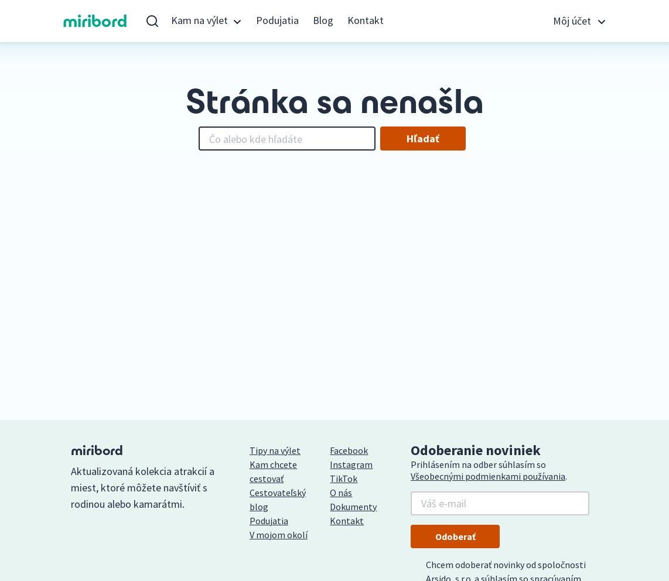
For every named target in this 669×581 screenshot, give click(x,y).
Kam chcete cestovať (273, 471)
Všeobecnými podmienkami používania (488, 476)
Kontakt (365, 20)
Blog (323, 20)
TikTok (343, 478)
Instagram (351, 464)
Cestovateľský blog (278, 499)
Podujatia (277, 20)
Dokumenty (353, 506)
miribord (95, 21)
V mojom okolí (279, 535)
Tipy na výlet (275, 450)
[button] (206, 21)
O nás (341, 492)
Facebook (349, 450)
